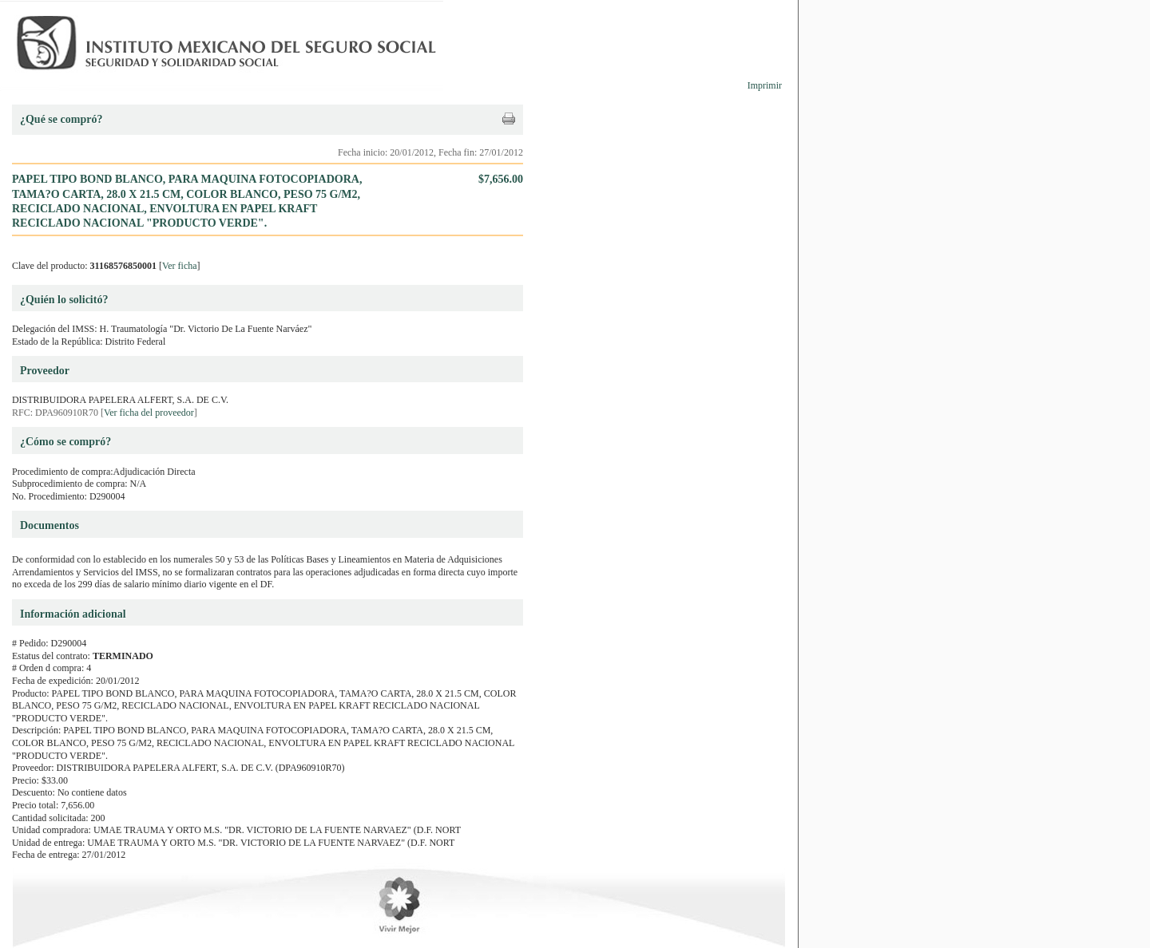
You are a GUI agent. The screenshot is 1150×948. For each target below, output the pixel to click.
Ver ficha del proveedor (149, 412)
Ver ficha (179, 265)
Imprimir (765, 85)
